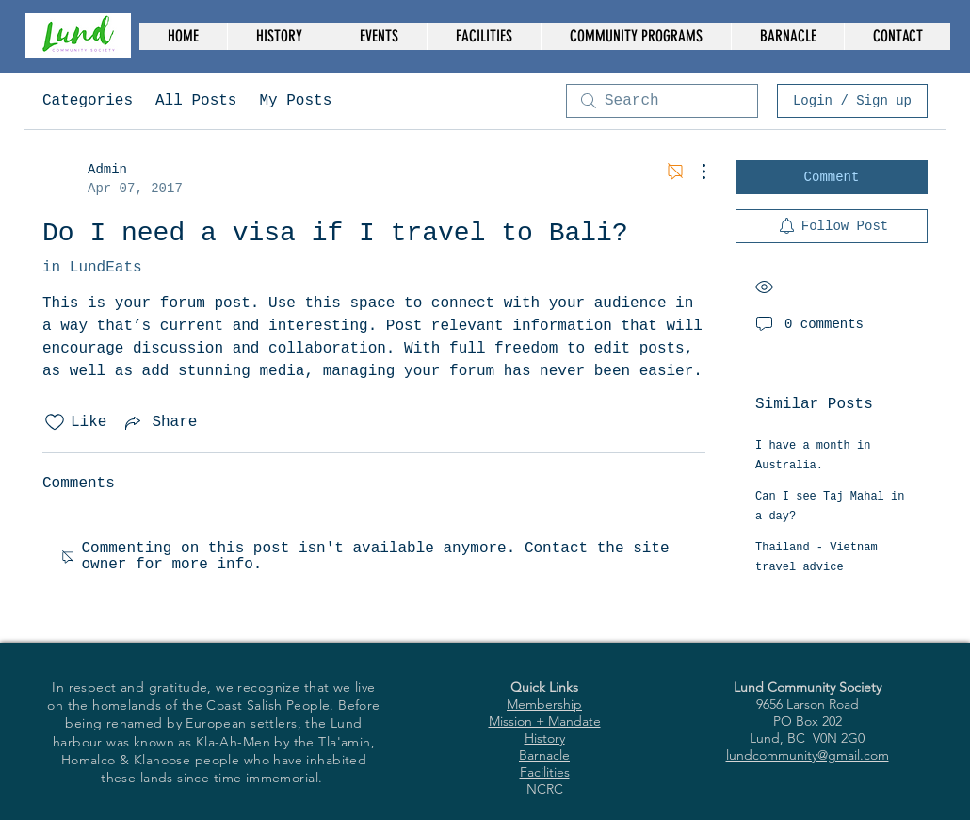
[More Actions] (694, 171)
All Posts (195, 100)
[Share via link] (159, 422)
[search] (662, 101)
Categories (87, 100)
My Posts (295, 100)
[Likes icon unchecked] (54, 422)
